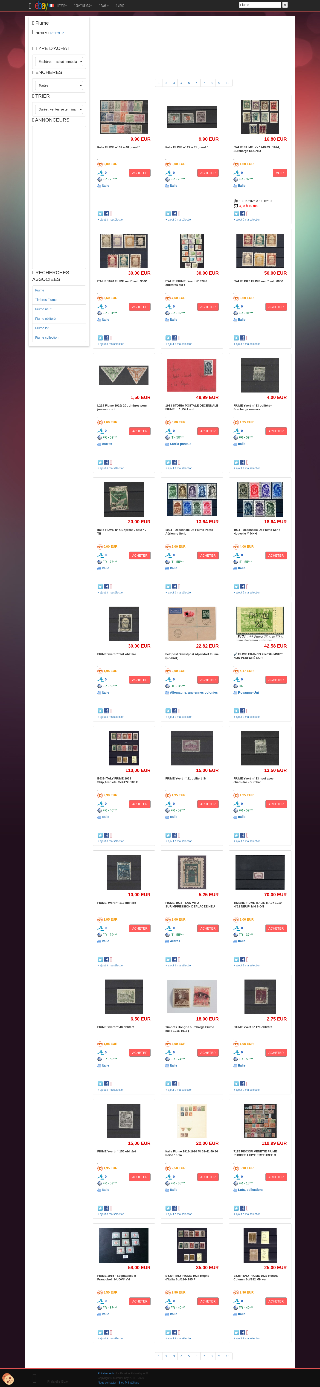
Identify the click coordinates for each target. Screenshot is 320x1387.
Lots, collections (250, 1190)
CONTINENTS (83, 5)
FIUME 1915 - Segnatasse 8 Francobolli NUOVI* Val (116, 1277)
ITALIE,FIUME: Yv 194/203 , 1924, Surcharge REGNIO (256, 149)
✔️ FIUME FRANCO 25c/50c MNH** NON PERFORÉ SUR (257, 656)
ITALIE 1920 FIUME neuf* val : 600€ (258, 281)
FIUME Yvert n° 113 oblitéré (116, 902)
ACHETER (140, 173)
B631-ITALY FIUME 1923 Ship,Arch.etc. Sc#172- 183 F (117, 780)
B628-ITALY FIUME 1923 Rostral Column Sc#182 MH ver (256, 1277)
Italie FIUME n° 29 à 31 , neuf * (186, 147)
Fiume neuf (43, 309)
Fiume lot (42, 328)
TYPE (62, 5)
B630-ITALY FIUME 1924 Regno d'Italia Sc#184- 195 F (187, 1277)
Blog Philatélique (129, 1382)
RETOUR (57, 33)
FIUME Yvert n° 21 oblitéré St (185, 778)
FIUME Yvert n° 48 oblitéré (115, 1027)
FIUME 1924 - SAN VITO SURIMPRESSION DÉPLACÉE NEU (190, 904)
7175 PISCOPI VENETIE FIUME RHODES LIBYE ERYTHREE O (255, 1153)
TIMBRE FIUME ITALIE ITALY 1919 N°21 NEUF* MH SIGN (257, 904)
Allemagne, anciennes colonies (194, 692)
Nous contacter (107, 1382)
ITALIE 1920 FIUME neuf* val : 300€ (122, 281)
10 (228, 83)
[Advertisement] (59, 197)
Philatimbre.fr (106, 1373)
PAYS (104, 5)
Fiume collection (46, 337)
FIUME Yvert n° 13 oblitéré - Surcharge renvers (252, 407)
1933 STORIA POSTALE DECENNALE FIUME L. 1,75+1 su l (191, 407)
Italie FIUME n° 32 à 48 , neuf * (118, 147)
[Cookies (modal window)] (8, 1379)
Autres (107, 444)
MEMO (120, 5)
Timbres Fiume (46, 300)
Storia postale (180, 444)
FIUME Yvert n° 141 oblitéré (116, 654)
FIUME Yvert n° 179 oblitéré (252, 1027)
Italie (105, 185)
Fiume (39, 290)
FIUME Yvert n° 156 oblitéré (116, 1151)
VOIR (280, 173)
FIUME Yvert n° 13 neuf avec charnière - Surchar (253, 780)
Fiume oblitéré (45, 318)
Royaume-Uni (248, 692)
